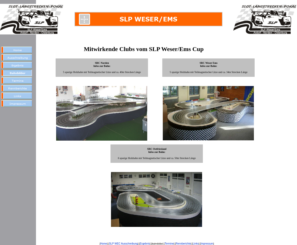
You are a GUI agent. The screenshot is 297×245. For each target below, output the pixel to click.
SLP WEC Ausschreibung (123, 243)
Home (103, 243)
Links (196, 243)
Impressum (207, 243)
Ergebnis (145, 243)
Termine (169, 243)
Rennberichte (183, 243)
